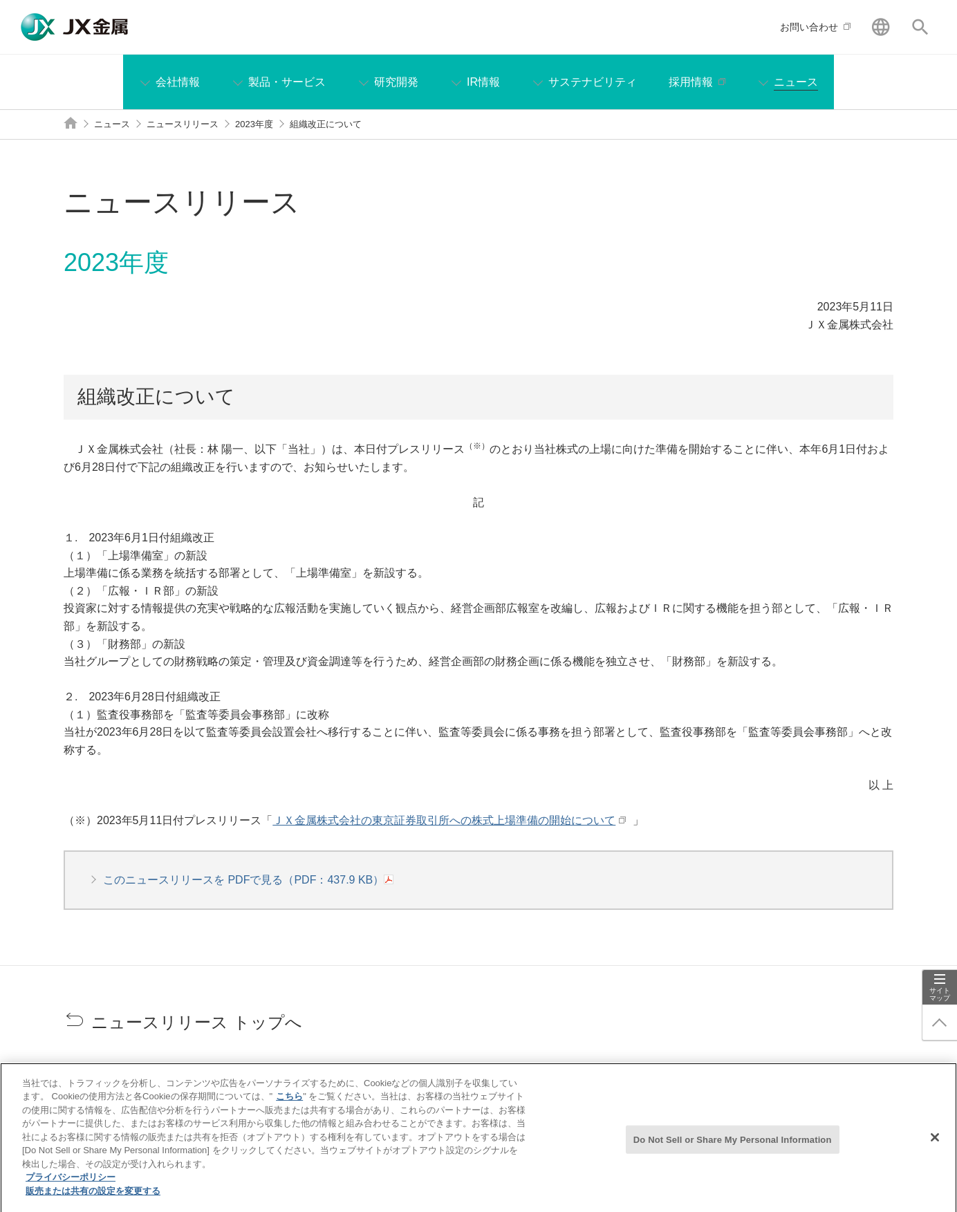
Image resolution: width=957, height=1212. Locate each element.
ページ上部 (939, 1022)
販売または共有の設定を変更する (93, 1199)
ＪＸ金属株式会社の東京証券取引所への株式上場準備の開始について (442, 820)
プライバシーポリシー (70, 1185)
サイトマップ (939, 994)
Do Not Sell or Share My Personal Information (732, 1146)
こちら (289, 1104)
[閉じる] (935, 1145)
